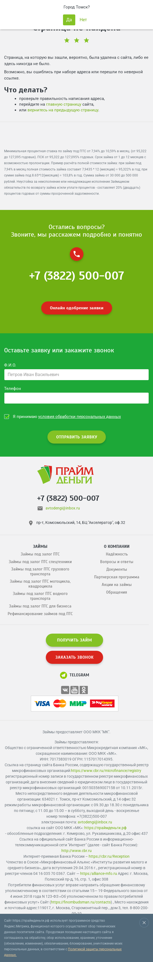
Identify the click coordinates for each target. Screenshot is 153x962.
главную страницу (63, 104)
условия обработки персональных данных (79, 416)
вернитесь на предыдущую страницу (63, 110)
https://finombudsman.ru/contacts (81, 902)
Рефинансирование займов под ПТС (40, 613)
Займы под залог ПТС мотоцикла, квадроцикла (40, 584)
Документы (116, 569)
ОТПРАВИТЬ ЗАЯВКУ (76, 437)
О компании (117, 546)
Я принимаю (67, 416)
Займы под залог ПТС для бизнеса (40, 606)
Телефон (12, 388)
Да (69, 19)
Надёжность (117, 554)
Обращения (116, 592)
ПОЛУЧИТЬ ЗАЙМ (74, 640)
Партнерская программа (116, 577)
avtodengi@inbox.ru (63, 508)
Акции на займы (117, 584)
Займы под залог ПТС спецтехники (40, 561)
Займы (40, 546)
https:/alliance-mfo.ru (98, 873)
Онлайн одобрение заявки (76, 308)
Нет (83, 19)
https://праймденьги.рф (105, 828)
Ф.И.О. (10, 365)
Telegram (74, 675)
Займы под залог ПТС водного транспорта (40, 596)
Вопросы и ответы (116, 561)
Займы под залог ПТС (40, 554)
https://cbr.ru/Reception (109, 856)
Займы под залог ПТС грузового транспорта (40, 571)
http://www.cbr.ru (76, 850)
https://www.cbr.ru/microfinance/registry (106, 770)
